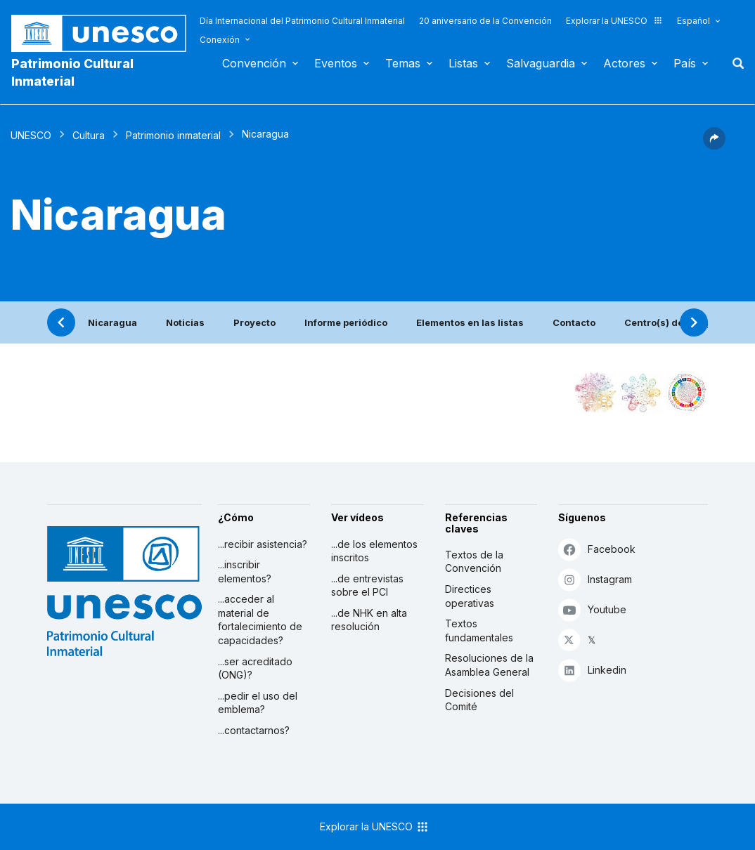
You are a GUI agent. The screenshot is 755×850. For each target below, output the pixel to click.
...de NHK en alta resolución (369, 620)
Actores (624, 63)
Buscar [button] (734, 63)
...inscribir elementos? (244, 571)
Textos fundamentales (479, 630)
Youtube (592, 609)
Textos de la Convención (474, 562)
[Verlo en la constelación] (595, 393)
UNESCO (31, 135)
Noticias (185, 322)
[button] (714, 145)
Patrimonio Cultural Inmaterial (72, 72)
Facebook (596, 549)
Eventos (335, 63)
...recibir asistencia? (262, 544)
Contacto (574, 322)
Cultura (88, 135)
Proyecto (254, 322)
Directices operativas (469, 596)
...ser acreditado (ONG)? (255, 668)
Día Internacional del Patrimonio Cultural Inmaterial (302, 20)
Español (693, 20)
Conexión (220, 39)
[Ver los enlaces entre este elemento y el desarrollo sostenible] (687, 393)
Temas (402, 63)
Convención (254, 63)
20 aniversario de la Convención (485, 20)
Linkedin (592, 670)
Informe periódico (345, 322)
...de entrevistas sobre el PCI (367, 586)
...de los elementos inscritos (374, 551)
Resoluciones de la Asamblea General (489, 665)
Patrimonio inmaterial (173, 135)
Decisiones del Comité (479, 700)
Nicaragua (112, 322)
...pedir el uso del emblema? (257, 703)
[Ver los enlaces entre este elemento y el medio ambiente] (641, 393)
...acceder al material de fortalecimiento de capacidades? (260, 619)
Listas (463, 63)
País (684, 63)
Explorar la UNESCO (614, 20)
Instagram (595, 579)
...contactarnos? (254, 730)
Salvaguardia (540, 63)
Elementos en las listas (470, 322)
